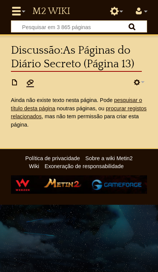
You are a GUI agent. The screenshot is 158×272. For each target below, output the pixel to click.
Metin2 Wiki (51, 11)
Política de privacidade (52, 158)
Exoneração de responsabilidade (84, 166)
